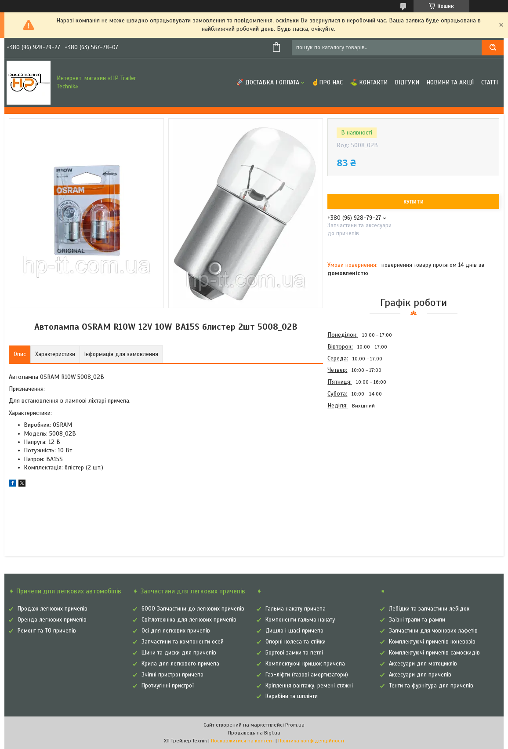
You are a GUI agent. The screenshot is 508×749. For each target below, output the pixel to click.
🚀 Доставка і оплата (267, 82)
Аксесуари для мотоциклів (423, 663)
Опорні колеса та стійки (295, 641)
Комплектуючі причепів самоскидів (434, 652)
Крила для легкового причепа (180, 663)
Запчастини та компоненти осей (183, 641)
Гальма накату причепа (295, 608)
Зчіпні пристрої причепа (172, 674)
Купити (413, 202)
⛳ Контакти (369, 82)
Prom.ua (295, 725)
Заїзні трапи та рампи (417, 619)
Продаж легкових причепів (52, 608)
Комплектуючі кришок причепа (305, 663)
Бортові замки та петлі (294, 652)
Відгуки (407, 82)
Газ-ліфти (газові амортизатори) (306, 674)
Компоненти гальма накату (300, 619)
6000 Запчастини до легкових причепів (193, 608)
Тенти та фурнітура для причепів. (432, 685)
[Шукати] (493, 47)
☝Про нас (327, 82)
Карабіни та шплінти (291, 696)
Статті (489, 82)
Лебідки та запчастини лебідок (429, 608)
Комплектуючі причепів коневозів (432, 641)
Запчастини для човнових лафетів (433, 630)
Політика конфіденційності (311, 741)
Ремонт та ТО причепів (47, 630)
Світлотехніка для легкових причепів (189, 619)
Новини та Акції (450, 82)
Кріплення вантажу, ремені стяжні (309, 685)
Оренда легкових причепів (52, 619)
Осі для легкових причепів (176, 630)
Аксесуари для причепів (420, 674)
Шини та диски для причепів (179, 652)
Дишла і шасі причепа (294, 630)
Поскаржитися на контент (242, 741)
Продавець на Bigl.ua (254, 733)
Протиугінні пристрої (168, 685)
